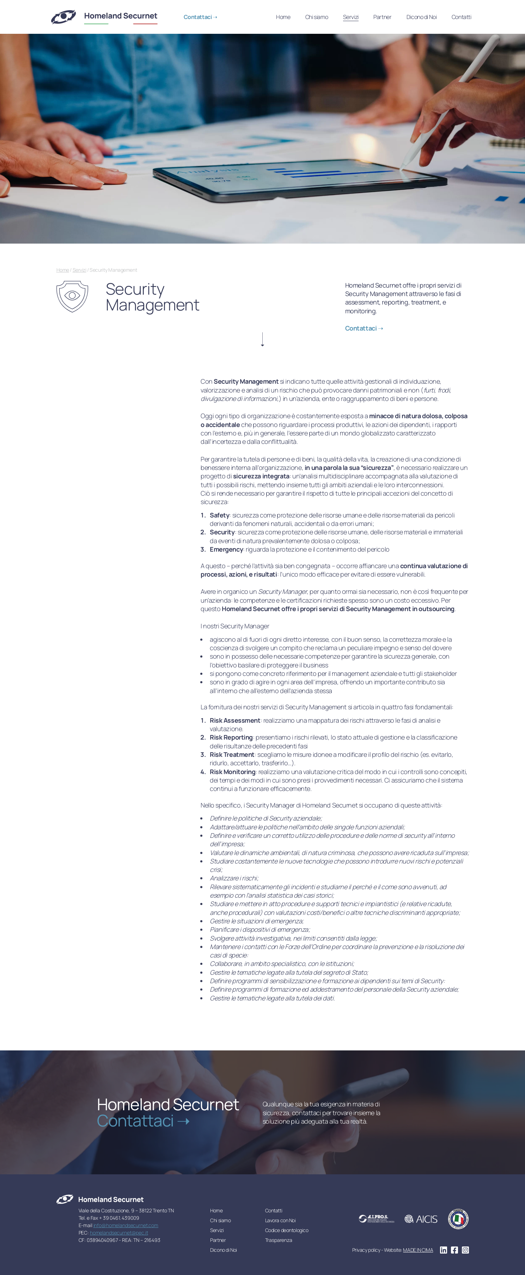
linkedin (443, 1250)
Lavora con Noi (280, 1220)
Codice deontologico (287, 1230)
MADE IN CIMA (418, 1249)
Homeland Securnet (105, 17)
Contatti (461, 17)
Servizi (351, 17)
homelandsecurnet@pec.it (119, 1232)
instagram (465, 1250)
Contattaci (198, 17)
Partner (382, 17)
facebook (454, 1250)
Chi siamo (316, 17)
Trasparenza (278, 1240)
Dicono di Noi (422, 17)
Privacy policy (366, 1249)
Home (283, 17)
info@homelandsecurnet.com (126, 1225)
